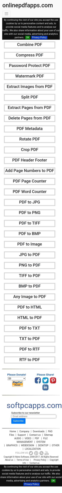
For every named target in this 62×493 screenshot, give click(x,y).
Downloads (38, 431)
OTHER (55, 445)
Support (22, 434)
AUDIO (17, 438)
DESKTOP (43, 445)
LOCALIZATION (33, 448)
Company (24, 431)
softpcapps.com (34, 405)
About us (9, 460)
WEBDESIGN (27, 445)
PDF (37, 438)
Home (13, 431)
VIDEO (28, 438)
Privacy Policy (39, 37)
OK (27, 37)
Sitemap (48, 434)
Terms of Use (23, 460)
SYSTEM (40, 441)
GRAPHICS (11, 445)
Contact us (35, 434)
